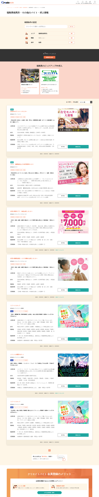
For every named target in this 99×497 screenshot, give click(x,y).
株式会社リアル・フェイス (18, 123)
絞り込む (73, 26)
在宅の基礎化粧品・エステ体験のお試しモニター (31, 276)
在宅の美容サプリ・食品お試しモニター (27, 226)
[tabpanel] (49, 89)
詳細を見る (78, 156)
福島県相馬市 (25, 7)
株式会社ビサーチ (15, 179)
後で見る (62, 156)
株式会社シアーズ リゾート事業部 (20, 329)
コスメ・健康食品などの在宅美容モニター (28, 176)
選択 (73, 34)
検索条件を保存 (49, 63)
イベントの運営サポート (21, 377)
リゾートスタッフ (18, 326)
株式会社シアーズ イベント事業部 (20, 381)
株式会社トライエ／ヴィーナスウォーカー (22, 229)
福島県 (21, 7)
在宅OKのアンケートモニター (23, 120)
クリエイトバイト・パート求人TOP (12, 7)
